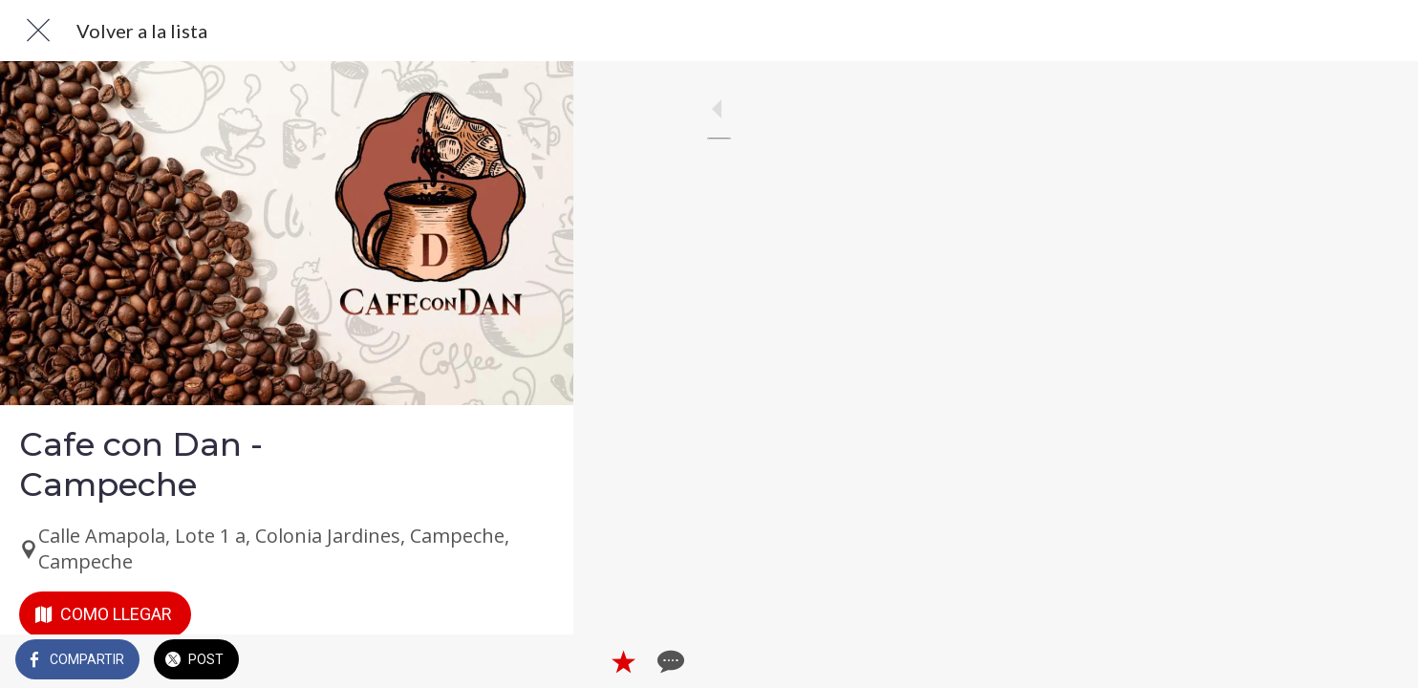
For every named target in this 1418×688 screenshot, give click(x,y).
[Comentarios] (535, 661)
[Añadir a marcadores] (489, 661)
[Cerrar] (38, 30)
